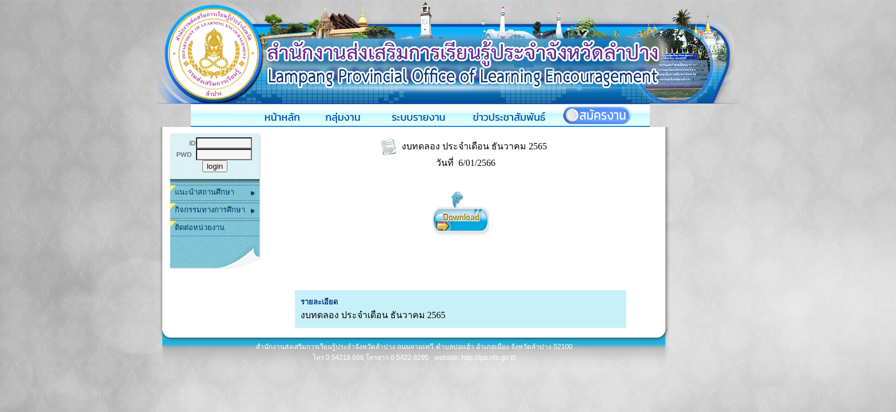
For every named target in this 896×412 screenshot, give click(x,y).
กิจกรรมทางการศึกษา (215, 210)
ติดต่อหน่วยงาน (200, 227)
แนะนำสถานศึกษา (215, 192)
